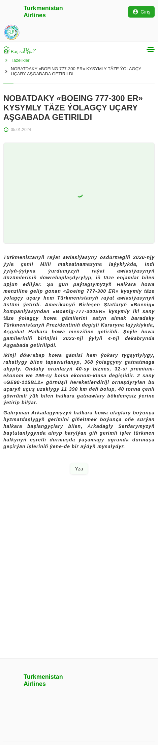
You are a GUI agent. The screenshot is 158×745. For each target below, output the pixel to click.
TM (30, 50)
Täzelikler (16, 60)
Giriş (141, 12)
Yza (79, 468)
